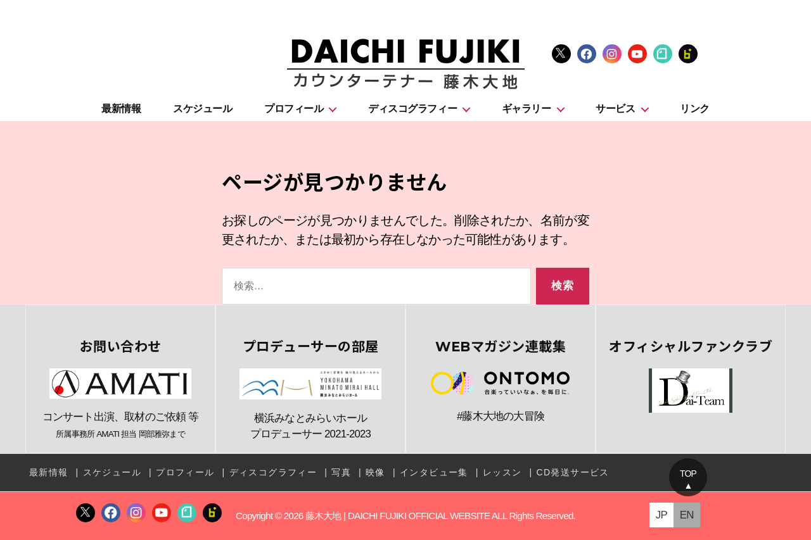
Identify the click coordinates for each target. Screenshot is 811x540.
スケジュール (202, 108)
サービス (615, 108)
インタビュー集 (434, 472)
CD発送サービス (572, 472)
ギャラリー (526, 108)
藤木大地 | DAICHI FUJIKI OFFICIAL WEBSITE (397, 515)
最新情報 (121, 108)
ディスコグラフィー (412, 108)
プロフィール (293, 108)
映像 (375, 472)
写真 (341, 472)
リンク (695, 108)
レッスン (502, 472)
